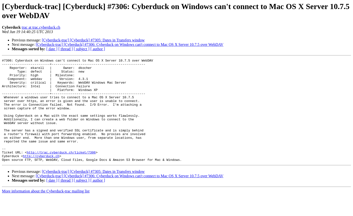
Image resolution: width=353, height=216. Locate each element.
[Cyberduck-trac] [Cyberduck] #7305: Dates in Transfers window (93, 40)
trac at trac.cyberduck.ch (41, 27)
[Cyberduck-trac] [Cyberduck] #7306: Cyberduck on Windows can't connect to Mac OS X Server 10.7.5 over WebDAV (130, 44)
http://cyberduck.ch (41, 176)
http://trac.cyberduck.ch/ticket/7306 (61, 171)
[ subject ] (81, 49)
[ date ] (51, 49)
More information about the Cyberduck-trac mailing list (45, 212)
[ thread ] (65, 49)
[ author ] (97, 49)
